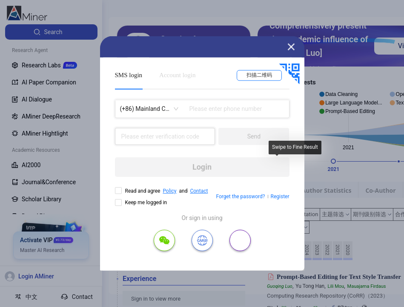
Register (280, 197)
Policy (169, 191)
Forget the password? (240, 197)
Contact (199, 191)
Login (202, 166)
